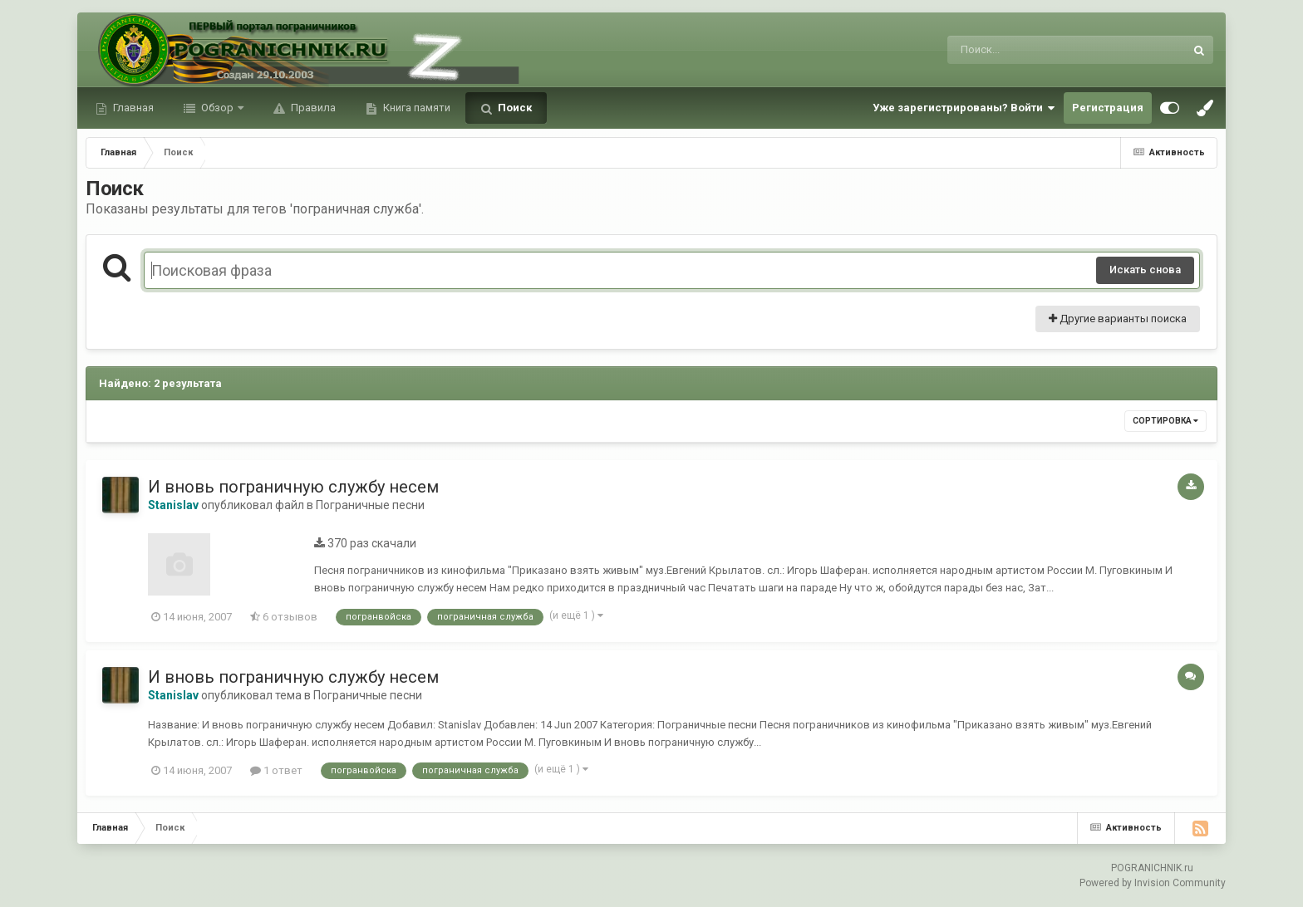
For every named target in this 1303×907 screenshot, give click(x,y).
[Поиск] (1035, 50)
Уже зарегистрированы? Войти (964, 108)
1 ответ (276, 770)
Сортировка (1165, 420)
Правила (312, 107)
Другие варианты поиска (1118, 318)
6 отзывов (283, 616)
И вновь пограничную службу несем (293, 487)
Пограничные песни (370, 505)
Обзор (217, 107)
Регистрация (1107, 107)
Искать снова (1145, 269)
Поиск (513, 107)
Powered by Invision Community (1152, 883)
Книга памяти (415, 107)
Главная (132, 107)
